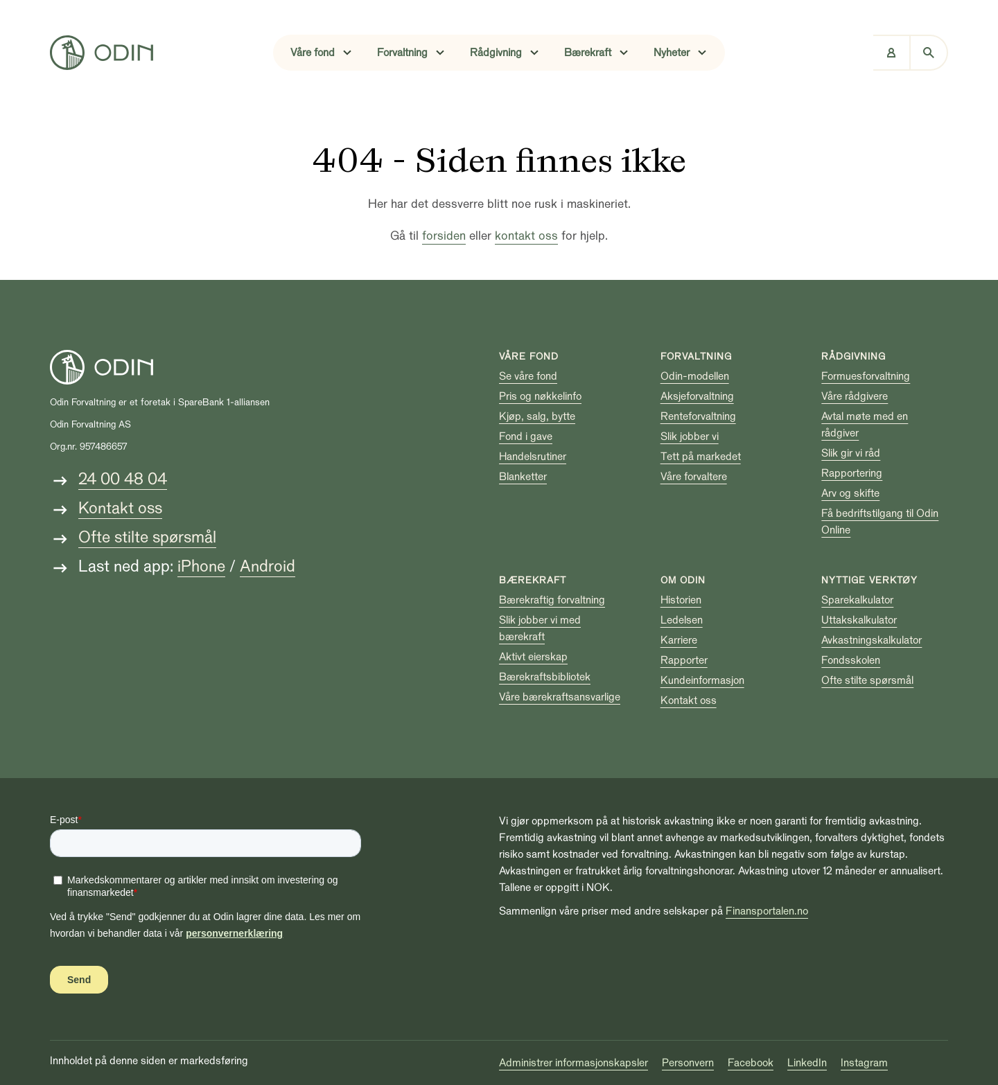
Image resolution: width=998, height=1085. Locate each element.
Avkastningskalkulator (871, 640)
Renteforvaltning (698, 416)
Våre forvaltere (693, 477)
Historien (680, 600)
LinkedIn (807, 1063)
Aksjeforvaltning (697, 396)
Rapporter (684, 660)
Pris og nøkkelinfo (540, 396)
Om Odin (683, 580)
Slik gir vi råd (850, 453)
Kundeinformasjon (702, 680)
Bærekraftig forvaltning (552, 600)
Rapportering (851, 473)
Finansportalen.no (767, 911)
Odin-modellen (694, 376)
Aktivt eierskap (533, 657)
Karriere (678, 640)
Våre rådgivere (854, 396)
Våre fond (529, 356)
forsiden (444, 236)
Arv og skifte (850, 493)
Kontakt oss (120, 508)
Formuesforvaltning (865, 376)
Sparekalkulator (857, 600)
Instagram (864, 1063)
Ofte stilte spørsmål (147, 537)
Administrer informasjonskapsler (573, 1063)
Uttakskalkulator (859, 620)
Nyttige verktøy (869, 580)
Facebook (750, 1063)
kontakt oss (526, 236)
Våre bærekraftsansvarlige (559, 697)
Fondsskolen (850, 660)
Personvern (688, 1063)
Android (267, 566)
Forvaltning (696, 356)
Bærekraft (532, 580)
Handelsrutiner (532, 457)
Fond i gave (525, 436)
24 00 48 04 (122, 479)
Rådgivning (853, 356)
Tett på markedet (700, 457)
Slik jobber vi (689, 436)
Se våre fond (528, 376)
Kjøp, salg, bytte (537, 416)
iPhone (201, 566)
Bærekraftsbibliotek (544, 677)
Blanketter (523, 477)
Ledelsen (681, 620)
